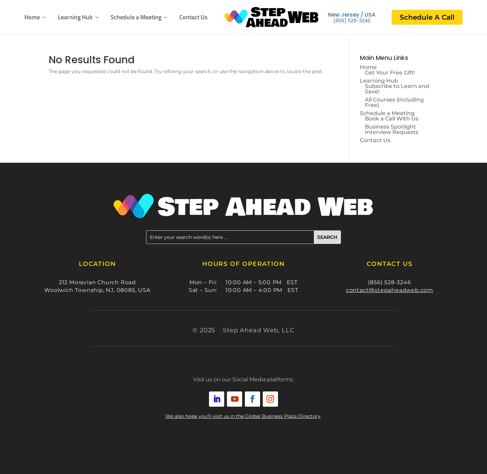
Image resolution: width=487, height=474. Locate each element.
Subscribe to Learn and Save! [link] (397, 89)
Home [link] (35, 17)
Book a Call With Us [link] (391, 118)
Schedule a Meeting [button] (139, 17)
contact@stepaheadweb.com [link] (389, 290)
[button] (327, 237)
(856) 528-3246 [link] (351, 20)
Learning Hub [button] (79, 17)
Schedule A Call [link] (427, 17)
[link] (271, 17)
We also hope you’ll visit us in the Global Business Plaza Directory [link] (243, 416)
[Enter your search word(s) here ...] (230, 237)
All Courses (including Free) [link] (394, 102)
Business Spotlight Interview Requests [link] (391, 129)
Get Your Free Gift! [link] (390, 72)
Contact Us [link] (193, 17)
